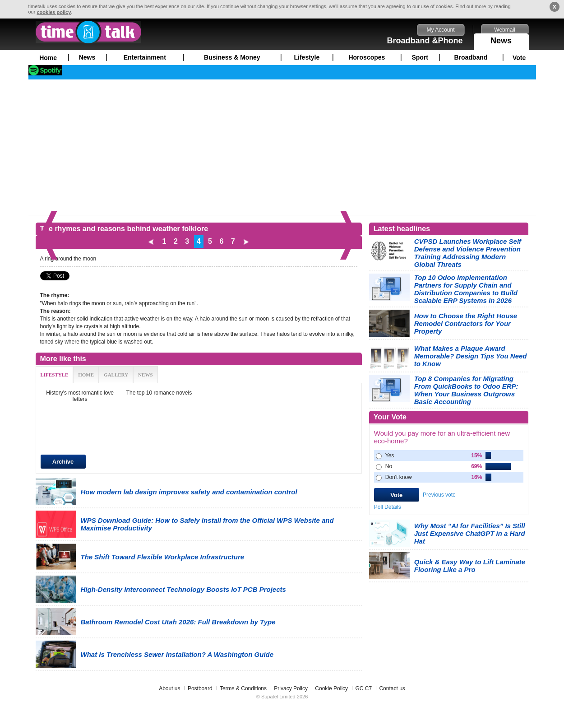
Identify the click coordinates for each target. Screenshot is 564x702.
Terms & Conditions (243, 688)
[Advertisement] (282, 147)
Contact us (392, 688)
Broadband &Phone (424, 40)
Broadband (470, 57)
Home (48, 57)
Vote (519, 57)
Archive (63, 461)
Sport (419, 57)
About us (169, 688)
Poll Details (387, 507)
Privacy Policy (291, 688)
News (501, 39)
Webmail (504, 30)
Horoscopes (366, 57)
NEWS (145, 374)
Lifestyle (307, 57)
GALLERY (116, 374)
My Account (440, 30)
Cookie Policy (331, 688)
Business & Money (232, 57)
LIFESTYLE (55, 374)
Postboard (200, 688)
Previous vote (439, 495)
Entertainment (145, 57)
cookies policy (54, 12)
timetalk (88, 32)
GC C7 (363, 688)
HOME (86, 374)
